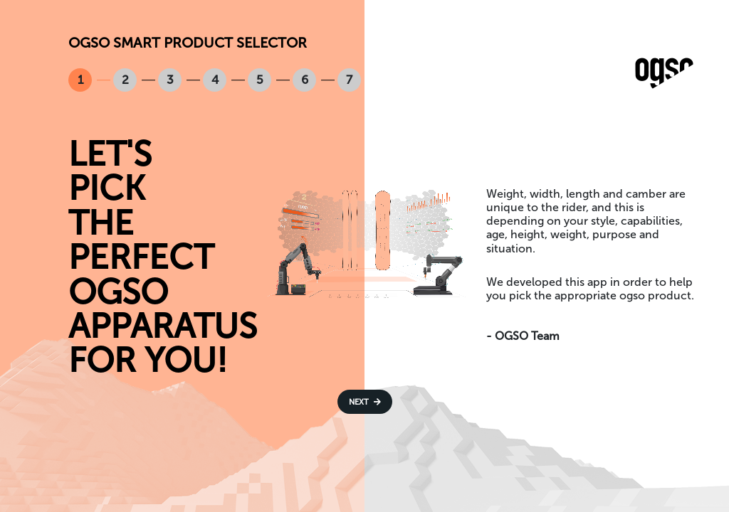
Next (365, 402)
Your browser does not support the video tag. (364, 241)
